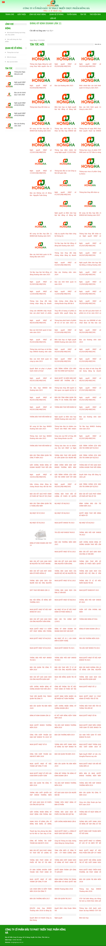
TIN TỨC (83, 14)
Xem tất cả (98, 44)
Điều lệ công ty (10, 57)
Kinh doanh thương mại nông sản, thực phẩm (15, 33)
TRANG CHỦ (9, 14)
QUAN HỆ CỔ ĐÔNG (56, 14)
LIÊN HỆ (53, 18)
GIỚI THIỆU (21, 14)
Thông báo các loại (12, 52)
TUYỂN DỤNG (72, 14)
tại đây (49, 31)
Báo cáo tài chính (11, 61)
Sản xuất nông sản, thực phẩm (13, 40)
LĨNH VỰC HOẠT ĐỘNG (37, 14)
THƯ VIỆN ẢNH (95, 14)
